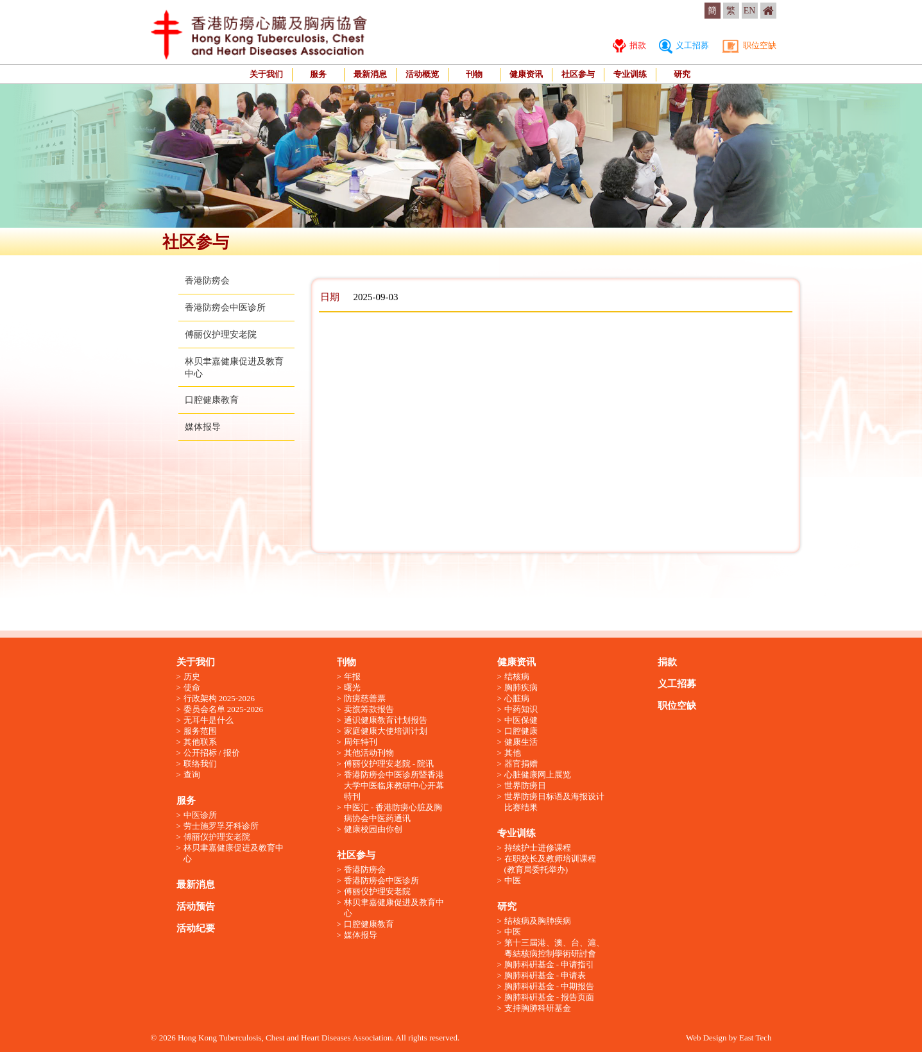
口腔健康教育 (212, 400)
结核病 (516, 676)
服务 (318, 74)
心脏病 (516, 698)
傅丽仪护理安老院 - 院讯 (389, 763)
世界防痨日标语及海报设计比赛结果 (554, 802)
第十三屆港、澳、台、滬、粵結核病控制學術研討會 (554, 948)
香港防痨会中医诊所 (225, 307)
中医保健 (521, 720)
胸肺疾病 (521, 687)
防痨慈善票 (365, 698)
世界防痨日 (525, 785)
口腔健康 (521, 731)
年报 (352, 676)
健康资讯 (526, 74)
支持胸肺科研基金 (537, 1008)
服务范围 (200, 731)
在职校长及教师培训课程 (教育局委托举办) (550, 864)
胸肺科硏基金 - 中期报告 (549, 986)
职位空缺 (749, 45)
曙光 (352, 687)
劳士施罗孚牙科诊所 (221, 826)
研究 (682, 74)
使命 (192, 687)
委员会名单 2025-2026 (224, 709)
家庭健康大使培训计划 (385, 731)
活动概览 (422, 74)
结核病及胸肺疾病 (537, 921)
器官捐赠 (521, 763)
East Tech (755, 1037)
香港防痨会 (207, 280)
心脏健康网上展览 (537, 774)
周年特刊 (360, 742)
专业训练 (630, 74)
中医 (512, 880)
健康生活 (521, 742)
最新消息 (370, 74)
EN (750, 10)
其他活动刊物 (369, 753)
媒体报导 (203, 427)
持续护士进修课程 (537, 848)
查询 (192, 774)
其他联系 (200, 742)
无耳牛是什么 (209, 720)
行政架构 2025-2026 (219, 698)
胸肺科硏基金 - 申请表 (545, 975)
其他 (512, 753)
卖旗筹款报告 (369, 709)
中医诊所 (200, 815)
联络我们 (200, 763)
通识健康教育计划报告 (385, 720)
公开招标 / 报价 (212, 753)
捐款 (629, 45)
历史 (192, 676)
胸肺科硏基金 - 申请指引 (549, 964)
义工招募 (684, 45)
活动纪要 (195, 928)
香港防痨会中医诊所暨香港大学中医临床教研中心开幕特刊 (394, 785)
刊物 (474, 74)
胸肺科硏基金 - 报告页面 (549, 997)
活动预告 (195, 906)
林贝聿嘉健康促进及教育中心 (234, 853)
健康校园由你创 (373, 829)
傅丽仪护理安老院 (221, 334)
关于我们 (266, 74)
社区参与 (578, 74)
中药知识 (521, 709)
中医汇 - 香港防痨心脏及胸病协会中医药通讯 (393, 812)
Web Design (706, 1037)
